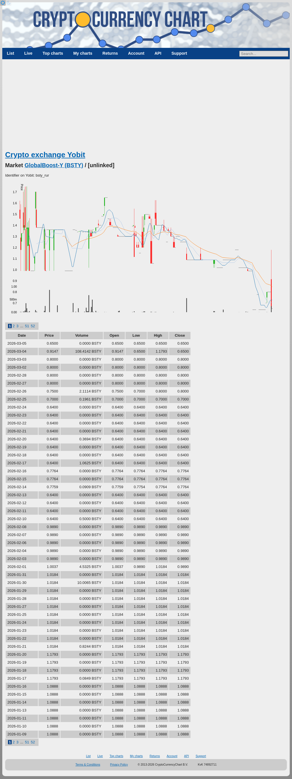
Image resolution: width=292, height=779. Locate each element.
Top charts (52, 53)
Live (28, 53)
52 (33, 326)
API (158, 53)
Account (136, 53)
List (10, 53)
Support (179, 53)
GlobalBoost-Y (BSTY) (54, 165)
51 (27, 326)
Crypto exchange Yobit (45, 154)
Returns (110, 53)
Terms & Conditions (88, 764)
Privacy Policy (119, 764)
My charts (82, 53)
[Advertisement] (146, 107)
